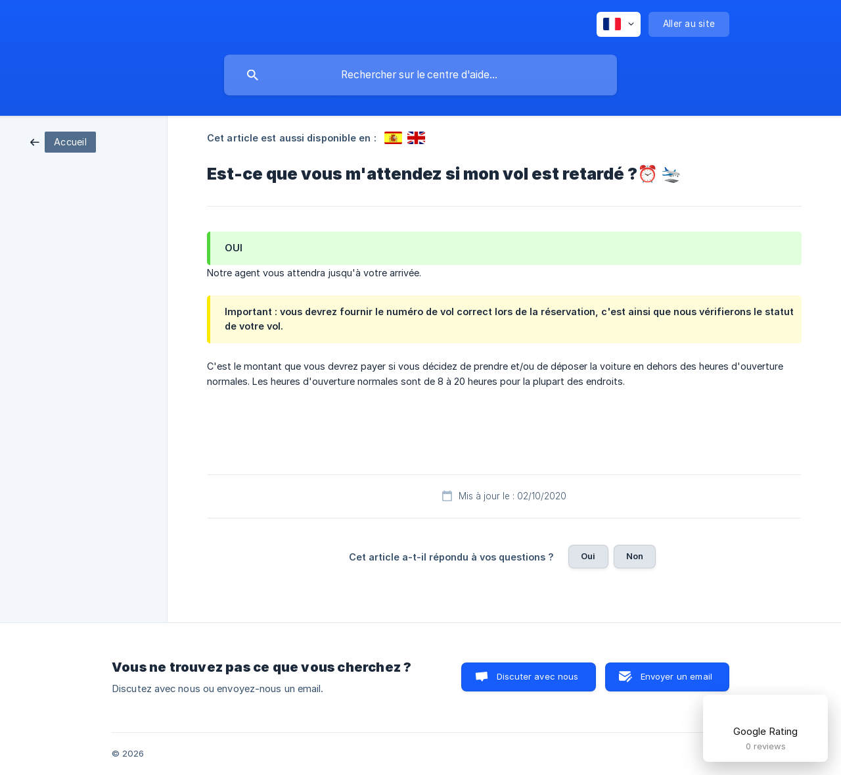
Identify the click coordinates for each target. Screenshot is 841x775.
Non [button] (634, 556)
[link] (63, 141)
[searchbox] (420, 75)
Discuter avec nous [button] (538, 676)
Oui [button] (588, 556)
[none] (619, 24)
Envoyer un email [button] (676, 676)
